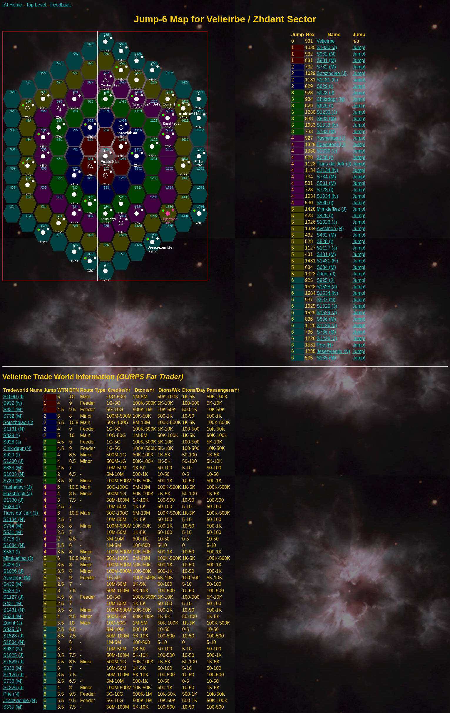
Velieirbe (325, 41)
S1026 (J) (327, 222)
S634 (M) (326, 267)
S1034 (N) (327, 196)
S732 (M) (326, 66)
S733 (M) (326, 131)
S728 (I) (325, 189)
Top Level (36, 4)
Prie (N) (325, 344)
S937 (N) (326, 299)
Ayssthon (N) (330, 228)
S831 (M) (326, 60)
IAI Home (12, 4)
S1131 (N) (327, 79)
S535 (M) (326, 357)
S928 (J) (325, 92)
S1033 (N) (327, 125)
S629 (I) (325, 105)
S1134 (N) (327, 170)
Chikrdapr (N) (331, 99)
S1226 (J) (327, 338)
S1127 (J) (327, 247)
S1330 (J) (327, 150)
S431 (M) (326, 254)
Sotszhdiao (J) (332, 73)
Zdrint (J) (326, 273)
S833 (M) (326, 118)
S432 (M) (326, 234)
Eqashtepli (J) (331, 144)
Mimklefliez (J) (332, 209)
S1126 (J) (327, 325)
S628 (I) (325, 157)
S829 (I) (325, 86)
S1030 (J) (327, 47)
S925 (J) (325, 280)
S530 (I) (325, 202)
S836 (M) (326, 319)
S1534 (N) (327, 293)
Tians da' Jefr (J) (334, 163)
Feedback (60, 4)
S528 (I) (325, 241)
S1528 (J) (327, 286)
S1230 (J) (327, 112)
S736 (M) (326, 331)
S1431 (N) (327, 260)
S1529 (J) (327, 312)
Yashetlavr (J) (331, 137)
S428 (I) (325, 215)
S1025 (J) (327, 306)
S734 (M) (326, 176)
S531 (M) (326, 183)
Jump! (358, 47)
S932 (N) (326, 53)
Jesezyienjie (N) (333, 351)
